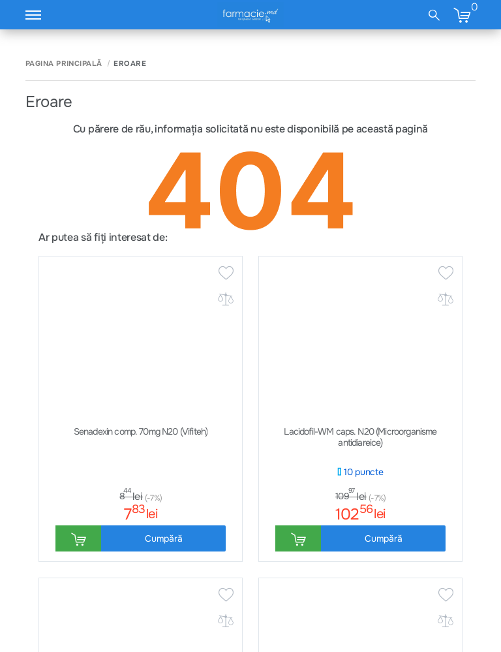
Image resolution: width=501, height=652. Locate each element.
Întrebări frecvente (193, 426)
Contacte (44, 566)
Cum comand (51, 544)
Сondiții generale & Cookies (183, 544)
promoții (348, 241)
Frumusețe (309, 587)
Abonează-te (357, 280)
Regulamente (155, 566)
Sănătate (306, 544)
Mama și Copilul (319, 566)
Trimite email (325, 426)
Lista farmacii (445, 426)
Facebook (431, 566)
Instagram (431, 544)
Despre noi (46, 587)
